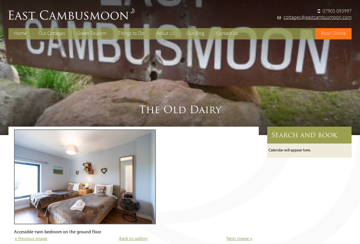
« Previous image (31, 239)
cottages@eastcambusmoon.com (318, 17)
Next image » (240, 239)
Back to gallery (133, 239)
